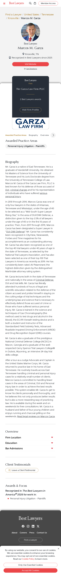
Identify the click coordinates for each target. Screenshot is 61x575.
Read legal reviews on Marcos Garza (36, 416)
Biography (33, 135)
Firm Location (13, 437)
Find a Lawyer (13, 14)
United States (31, 14)
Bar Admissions (14, 448)
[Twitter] (38, 526)
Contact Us (42, 532)
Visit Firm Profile (30, 110)
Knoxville (13, 18)
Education (11, 442)
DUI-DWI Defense (15, 231)
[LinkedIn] (33, 526)
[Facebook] (23, 526)
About (14, 532)
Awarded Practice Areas (15, 135)
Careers (23, 532)
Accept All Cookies (30, 570)
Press (31, 532)
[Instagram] (28, 526)
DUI (7, 190)
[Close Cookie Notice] (58, 548)
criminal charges (18, 190)
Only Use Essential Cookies (30, 565)
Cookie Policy (28, 559)
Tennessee (47, 14)
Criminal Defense (44, 280)
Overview (44, 135)
